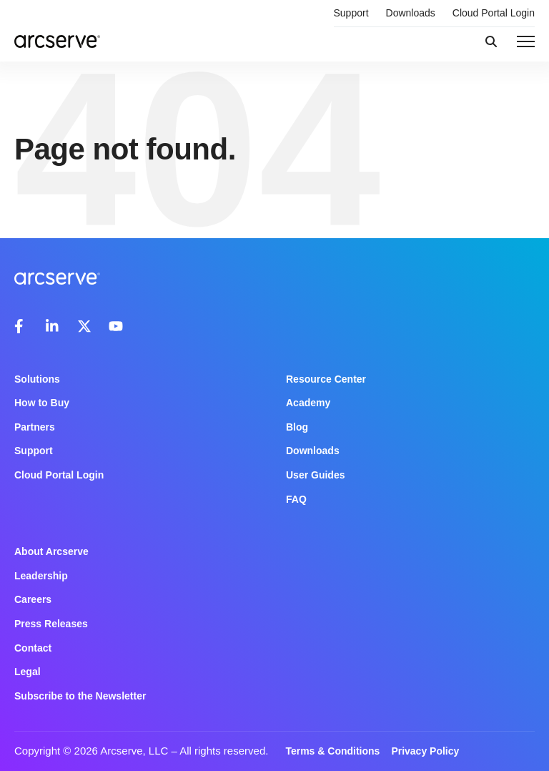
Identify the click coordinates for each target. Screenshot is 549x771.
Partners (34, 427)
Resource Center (326, 379)
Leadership (41, 575)
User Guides (315, 475)
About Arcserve (51, 551)
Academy (308, 402)
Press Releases (51, 623)
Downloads (410, 13)
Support (351, 13)
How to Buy (41, 402)
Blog (297, 427)
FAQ (296, 499)
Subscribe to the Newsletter (80, 696)
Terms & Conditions (332, 751)
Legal (27, 671)
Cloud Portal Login (493, 13)
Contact (32, 648)
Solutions (37, 379)
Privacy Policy (425, 751)
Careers (32, 599)
